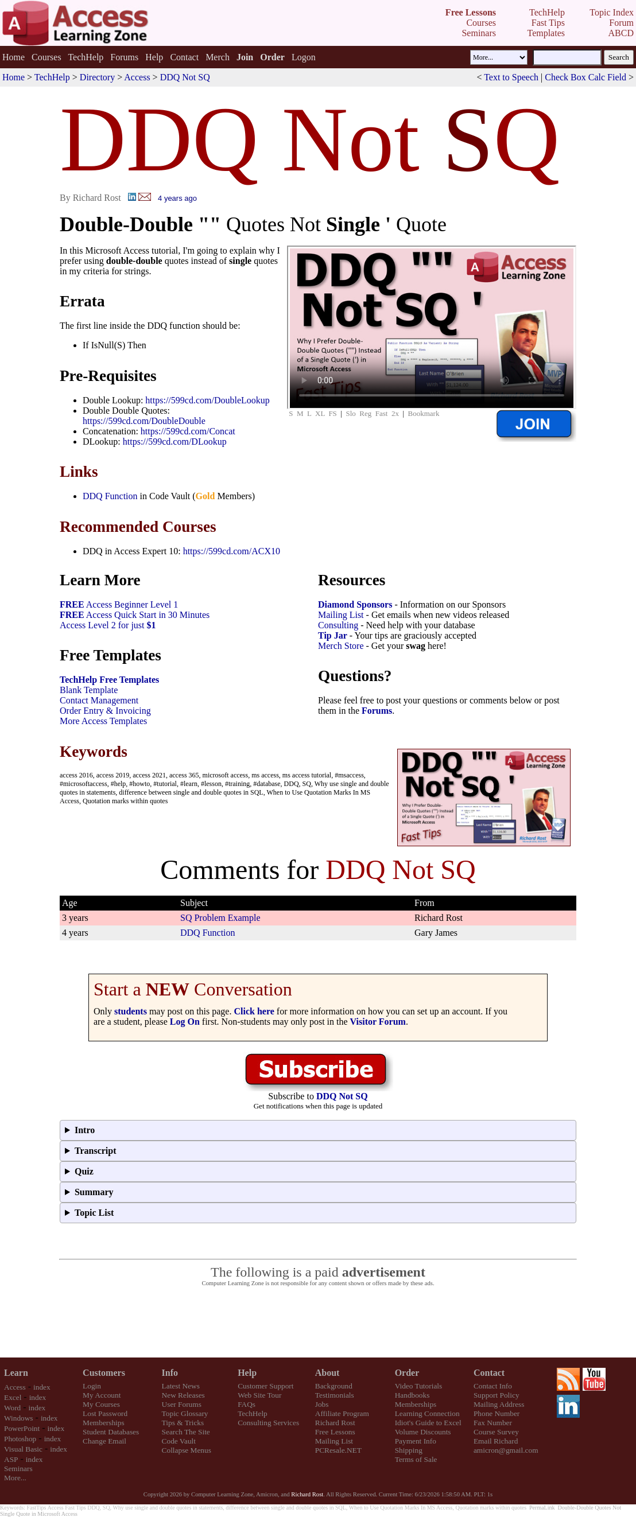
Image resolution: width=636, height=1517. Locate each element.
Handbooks (412, 1395)
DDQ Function (110, 496)
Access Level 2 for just (108, 625)
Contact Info (493, 1386)
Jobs (322, 1404)
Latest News (181, 1386)
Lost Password (105, 1413)
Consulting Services (268, 1422)
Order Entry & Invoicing (105, 710)
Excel (12, 1397)
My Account (102, 1395)
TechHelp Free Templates (109, 679)
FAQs (246, 1404)
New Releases (183, 1395)
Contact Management (99, 700)
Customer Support (265, 1386)
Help (154, 57)
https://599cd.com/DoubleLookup (207, 400)
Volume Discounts (423, 1431)
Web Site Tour (259, 1395)
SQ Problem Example (220, 918)
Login (92, 1386)
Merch (217, 57)
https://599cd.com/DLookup (175, 441)
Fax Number (493, 1422)
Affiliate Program (342, 1413)
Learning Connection (427, 1413)
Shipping (408, 1450)
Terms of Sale (416, 1459)
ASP (11, 1459)
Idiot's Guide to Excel (428, 1422)
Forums (124, 57)
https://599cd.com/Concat (188, 431)
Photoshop (20, 1438)
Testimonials (334, 1395)
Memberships (104, 1422)
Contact (184, 57)
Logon (304, 57)
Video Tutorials (419, 1386)
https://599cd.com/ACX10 (231, 551)
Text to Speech (511, 77)
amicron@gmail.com (506, 1450)
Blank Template (89, 690)
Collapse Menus (186, 1450)
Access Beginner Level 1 (119, 604)
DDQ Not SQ (185, 77)
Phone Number (496, 1413)
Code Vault (179, 1441)
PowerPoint (22, 1428)
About (327, 1373)
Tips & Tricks (183, 1422)
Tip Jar (332, 635)
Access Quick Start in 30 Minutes (135, 615)
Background (333, 1386)
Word (12, 1407)
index (42, 1387)
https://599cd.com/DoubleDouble (144, 421)
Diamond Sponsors (355, 604)
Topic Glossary (185, 1413)
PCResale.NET (338, 1450)
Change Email (104, 1441)
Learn (16, 1373)
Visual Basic (23, 1449)
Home (13, 57)
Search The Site (186, 1431)
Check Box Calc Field (585, 77)
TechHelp (85, 57)
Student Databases (111, 1431)
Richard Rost (335, 1422)
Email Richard (496, 1441)
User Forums (181, 1404)
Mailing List (341, 615)
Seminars (18, 1468)
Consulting (338, 625)
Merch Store (341, 646)
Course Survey (496, 1431)
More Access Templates (103, 721)
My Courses (101, 1404)
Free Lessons (335, 1431)
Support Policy (496, 1395)
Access (137, 77)
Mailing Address (499, 1404)
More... (15, 1477)
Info (170, 1373)
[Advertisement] (318, 1322)
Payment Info (415, 1441)
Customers (104, 1373)
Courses (46, 57)
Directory (97, 77)
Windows (18, 1418)
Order (407, 1373)
